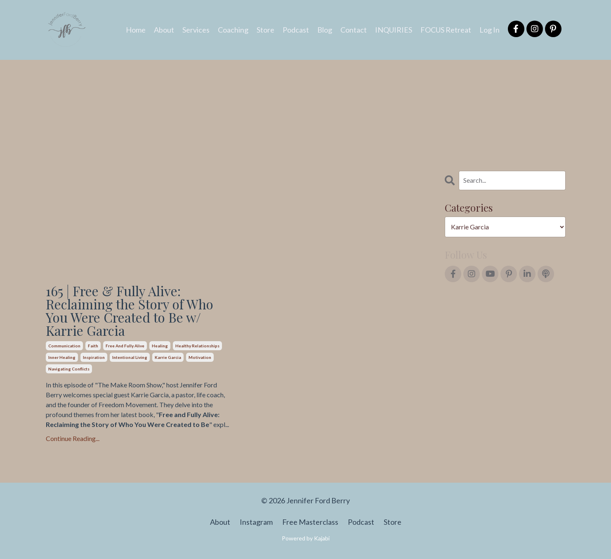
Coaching (233, 29)
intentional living (129, 357)
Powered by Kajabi (306, 538)
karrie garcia (168, 357)
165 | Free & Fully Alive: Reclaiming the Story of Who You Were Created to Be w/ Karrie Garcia (129, 310)
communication (64, 345)
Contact (353, 29)
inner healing (61, 357)
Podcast (296, 29)
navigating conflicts (69, 368)
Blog (324, 29)
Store (265, 29)
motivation (200, 357)
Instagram (256, 521)
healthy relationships (197, 345)
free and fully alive (125, 345)
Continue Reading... (72, 438)
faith (93, 345)
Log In (489, 29)
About (164, 29)
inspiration (94, 357)
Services (196, 29)
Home (136, 29)
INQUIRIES (393, 29)
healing (160, 345)
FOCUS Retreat (445, 29)
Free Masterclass (310, 521)
